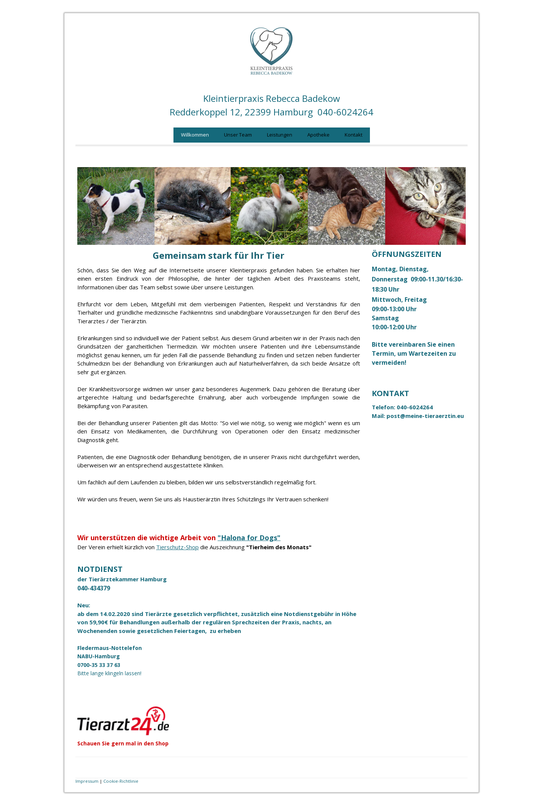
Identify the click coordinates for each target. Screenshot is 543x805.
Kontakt (353, 134)
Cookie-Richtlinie (120, 781)
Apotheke (318, 134)
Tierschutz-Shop (177, 547)
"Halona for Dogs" (249, 537)
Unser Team (238, 134)
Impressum (86, 781)
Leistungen (279, 134)
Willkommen (195, 134)
